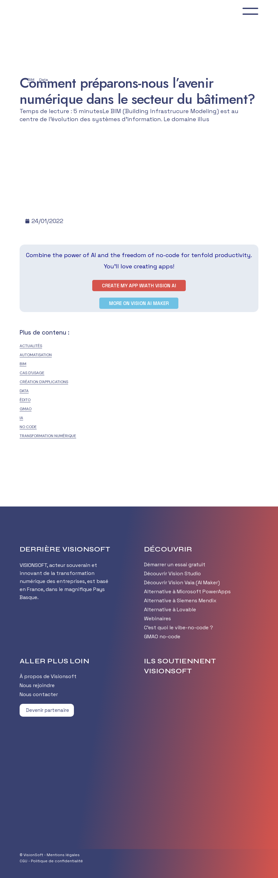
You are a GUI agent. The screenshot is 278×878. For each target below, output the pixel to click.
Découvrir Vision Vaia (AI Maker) (182, 582)
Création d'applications (44, 381)
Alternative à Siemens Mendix (180, 600)
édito (25, 399)
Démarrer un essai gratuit (174, 564)
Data (24, 390)
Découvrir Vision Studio (172, 573)
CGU (23, 861)
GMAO (25, 408)
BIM (23, 363)
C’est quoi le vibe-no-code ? (178, 627)
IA (21, 417)
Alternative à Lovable (170, 609)
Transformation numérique (48, 435)
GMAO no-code (162, 636)
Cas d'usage (32, 372)
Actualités (31, 345)
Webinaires (157, 618)
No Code (28, 426)
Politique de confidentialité (57, 861)
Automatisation (36, 354)
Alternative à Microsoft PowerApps (187, 591)
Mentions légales (63, 854)
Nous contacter (39, 694)
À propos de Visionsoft (48, 676)
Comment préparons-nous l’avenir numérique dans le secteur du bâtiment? (137, 91)
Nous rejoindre (37, 685)
